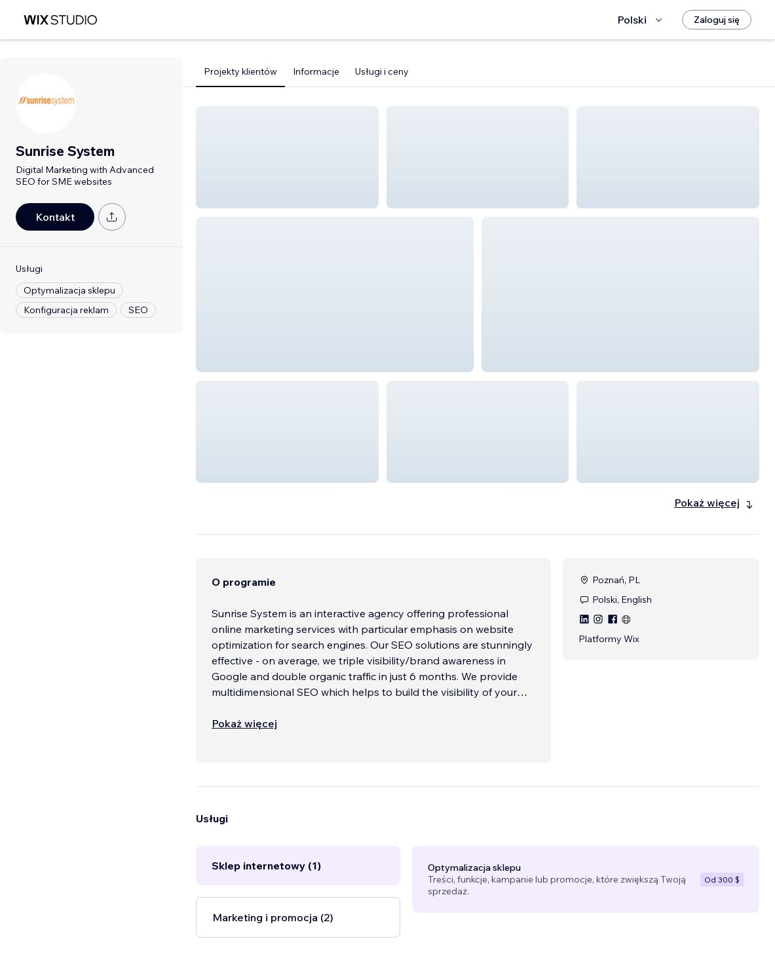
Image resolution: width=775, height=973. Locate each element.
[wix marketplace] (60, 20)
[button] (287, 157)
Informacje (316, 71)
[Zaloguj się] (716, 19)
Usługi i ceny (382, 71)
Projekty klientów (240, 71)
